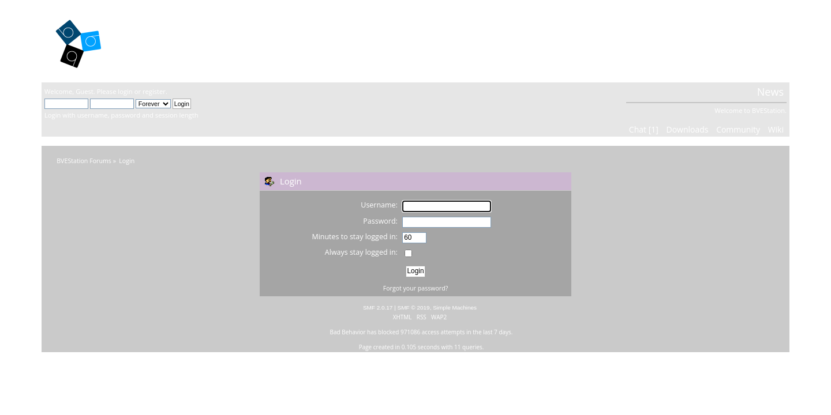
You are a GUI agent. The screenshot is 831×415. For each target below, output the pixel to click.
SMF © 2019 (414, 307)
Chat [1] (643, 129)
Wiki (776, 129)
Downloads (687, 129)
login (125, 91)
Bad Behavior (348, 332)
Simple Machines (455, 307)
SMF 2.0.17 (378, 307)
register (154, 91)
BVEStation (168, 41)
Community (738, 129)
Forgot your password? (415, 288)
